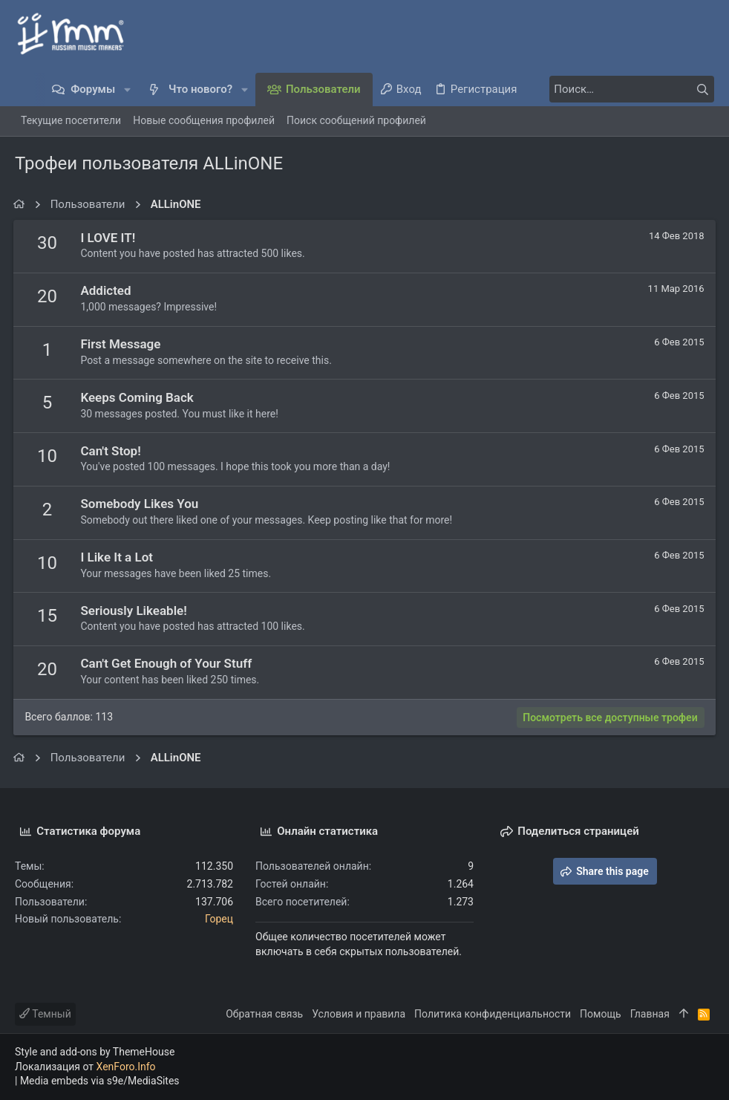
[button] (127, 89)
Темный (45, 1014)
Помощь (600, 1014)
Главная (650, 1014)
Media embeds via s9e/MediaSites (100, 1081)
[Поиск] (621, 89)
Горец (219, 919)
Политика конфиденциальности (492, 1014)
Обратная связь (264, 1014)
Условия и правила (358, 1014)
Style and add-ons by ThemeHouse (94, 1052)
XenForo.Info (126, 1067)
